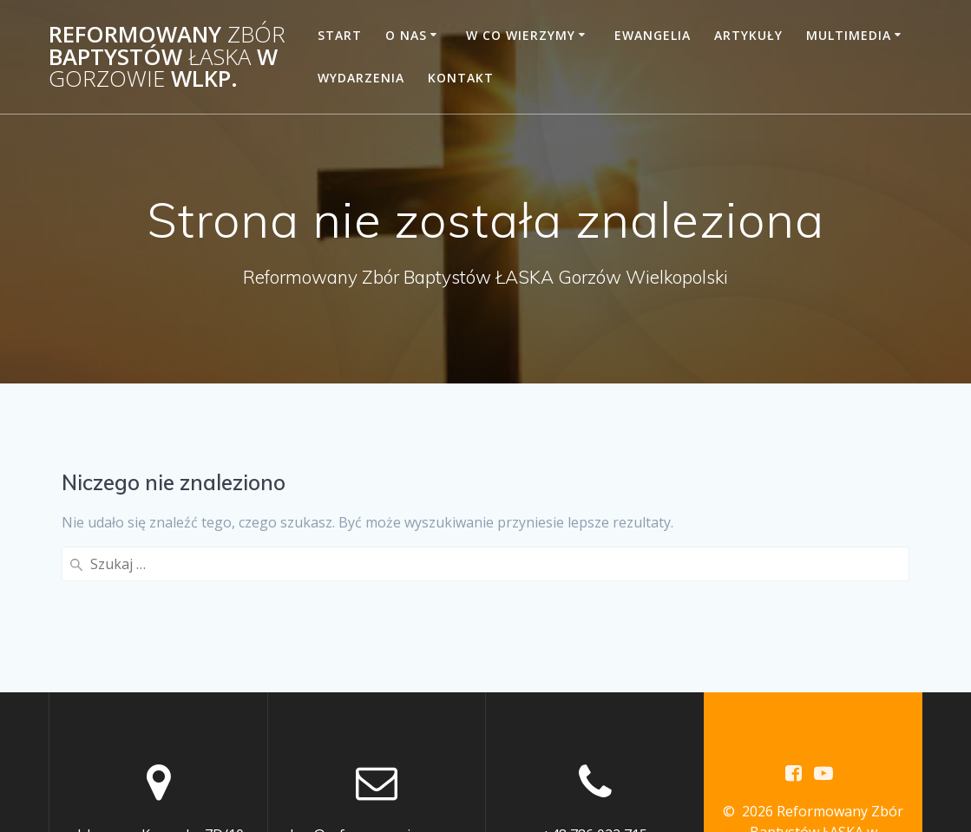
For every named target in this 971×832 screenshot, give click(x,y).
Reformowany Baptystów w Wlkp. (167, 56)
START (340, 35)
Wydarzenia (361, 77)
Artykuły (748, 35)
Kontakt (461, 77)
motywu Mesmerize (813, 753)
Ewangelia (652, 35)
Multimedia (848, 35)
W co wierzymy (520, 35)
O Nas (406, 35)
